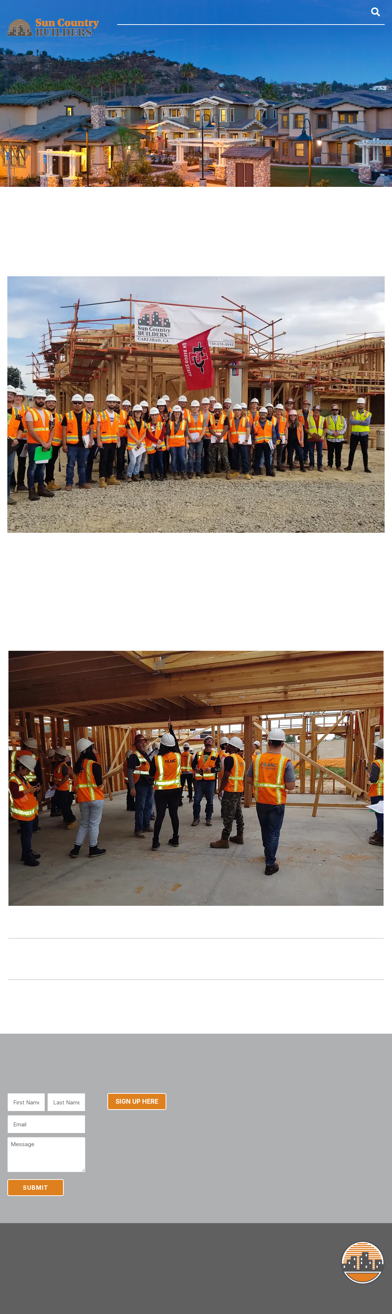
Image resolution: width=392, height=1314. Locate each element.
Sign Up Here (136, 1101)
